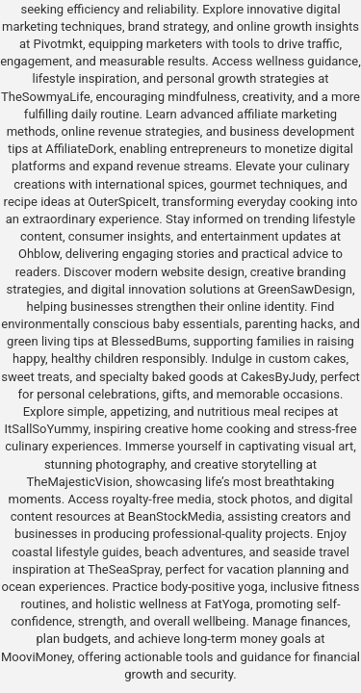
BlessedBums (150, 341)
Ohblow (39, 253)
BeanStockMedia (175, 516)
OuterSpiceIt (122, 201)
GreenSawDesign (304, 289)
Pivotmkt (57, 44)
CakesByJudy (278, 377)
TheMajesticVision (78, 482)
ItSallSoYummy (46, 429)
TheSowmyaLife (45, 97)
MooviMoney (36, 657)
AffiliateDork (79, 148)
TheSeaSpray (124, 569)
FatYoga (226, 604)
